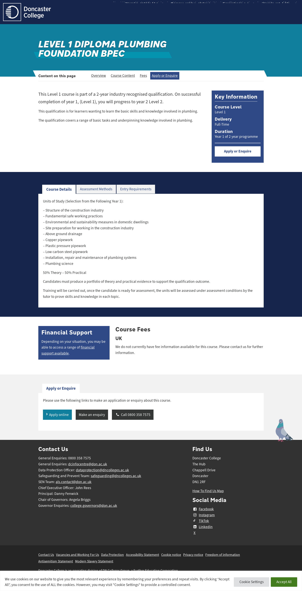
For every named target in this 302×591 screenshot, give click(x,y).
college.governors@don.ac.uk (93, 505)
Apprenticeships (190, 16)
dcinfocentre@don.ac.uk (87, 464)
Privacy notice (193, 555)
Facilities (173, 5)
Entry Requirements (135, 189)
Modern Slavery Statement (94, 561)
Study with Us (141, 16)
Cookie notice (171, 555)
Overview (98, 75)
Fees (143, 75)
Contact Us (265, 5)
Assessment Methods (96, 189)
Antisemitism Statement (55, 561)
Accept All (284, 582)
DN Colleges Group (116, 570)
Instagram (203, 515)
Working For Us (240, 5)
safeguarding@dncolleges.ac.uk (116, 476)
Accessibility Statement (142, 555)
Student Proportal (148, 5)
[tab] (59, 189)
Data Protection (112, 555)
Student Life (276, 16)
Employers (235, 16)
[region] (151, 581)
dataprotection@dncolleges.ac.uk (102, 470)
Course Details (59, 189)
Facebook (203, 509)
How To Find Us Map (208, 491)
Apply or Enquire (165, 75)
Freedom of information (222, 555)
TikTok (200, 521)
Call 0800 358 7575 (132, 414)
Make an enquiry (92, 414)
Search (290, 5)
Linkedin (202, 527)
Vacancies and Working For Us (77, 555)
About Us (119, 5)
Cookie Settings (251, 582)
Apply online (59, 414)
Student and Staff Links (206, 5)
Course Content (123, 75)
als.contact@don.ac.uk (73, 482)
